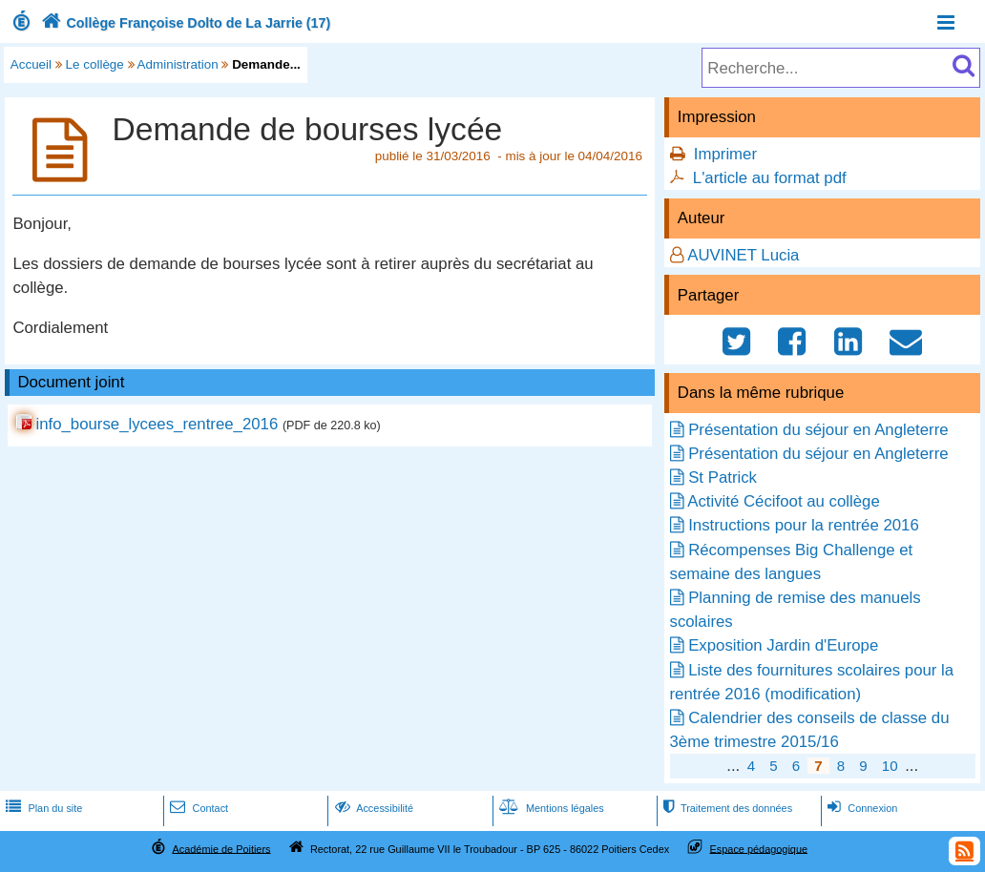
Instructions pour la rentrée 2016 (803, 525)
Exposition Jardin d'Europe (783, 645)
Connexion (860, 808)
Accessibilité (372, 808)
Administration (178, 64)
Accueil (31, 64)
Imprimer (725, 154)
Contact (197, 808)
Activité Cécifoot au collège (783, 501)
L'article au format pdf (770, 178)
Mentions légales (549, 808)
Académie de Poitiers (221, 848)
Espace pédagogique (759, 848)
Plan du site (42, 808)
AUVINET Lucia (743, 255)
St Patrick (722, 477)
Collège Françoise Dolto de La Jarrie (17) (183, 23)
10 (890, 766)
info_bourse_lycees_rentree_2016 (156, 424)
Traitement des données (726, 808)
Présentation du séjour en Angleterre (818, 430)
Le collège (95, 64)
